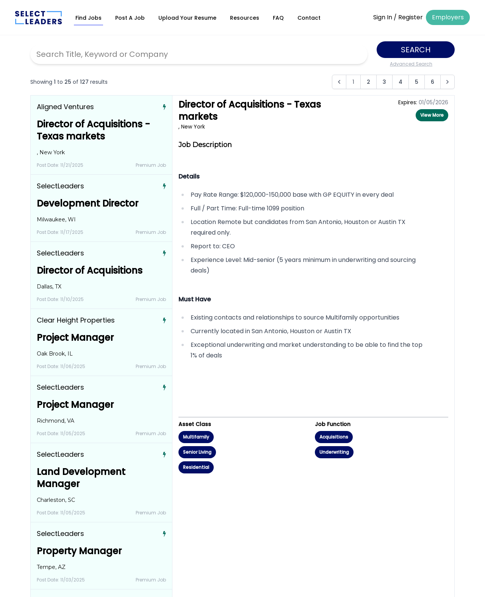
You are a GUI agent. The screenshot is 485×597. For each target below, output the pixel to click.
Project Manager (75, 337)
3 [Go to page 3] (384, 82)
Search (415, 49)
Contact (309, 18)
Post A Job (130, 18)
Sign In (382, 17)
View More (432, 115)
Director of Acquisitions (89, 270)
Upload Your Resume (187, 18)
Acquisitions (333, 437)
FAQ (278, 18)
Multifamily (196, 437)
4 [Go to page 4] (400, 82)
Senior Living (197, 452)
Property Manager (79, 551)
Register (410, 17)
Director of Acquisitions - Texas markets (93, 130)
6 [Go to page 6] (432, 82)
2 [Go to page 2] (368, 82)
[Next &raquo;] (447, 82)
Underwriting (334, 452)
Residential (196, 467)
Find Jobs (88, 18)
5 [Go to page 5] (416, 82)
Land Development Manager (81, 477)
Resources (244, 18)
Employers (448, 17)
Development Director (87, 203)
